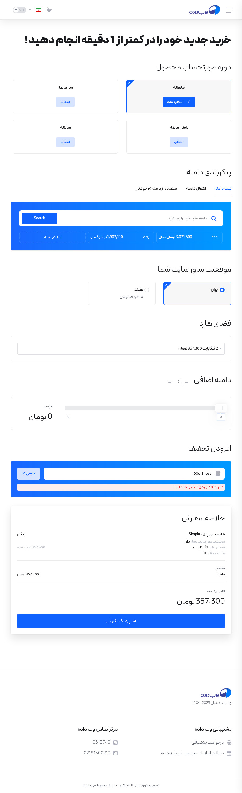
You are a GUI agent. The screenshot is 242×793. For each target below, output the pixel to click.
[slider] (221, 408)
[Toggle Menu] (228, 9)
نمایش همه (52, 237)
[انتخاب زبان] (34, 10)
